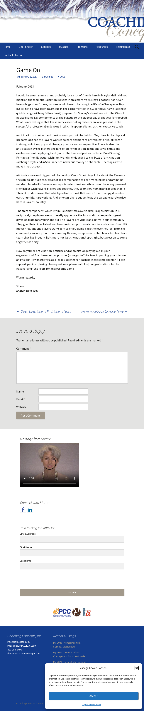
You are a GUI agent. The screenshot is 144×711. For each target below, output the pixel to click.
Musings (64, 46)
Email (21, 399)
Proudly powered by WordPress (34, 703)
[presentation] (42, 579)
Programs (82, 46)
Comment (23, 348)
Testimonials (123, 46)
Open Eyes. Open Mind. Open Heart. (43, 311)
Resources (102, 46)
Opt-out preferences (91, 704)
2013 (62, 76)
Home (7, 46)
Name (21, 391)
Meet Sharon (25, 46)
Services (46, 46)
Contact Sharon (13, 55)
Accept (93, 696)
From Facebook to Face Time (104, 311)
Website (21, 407)
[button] (136, 668)
